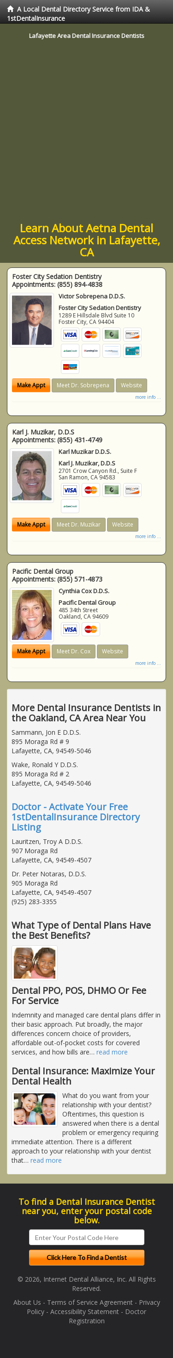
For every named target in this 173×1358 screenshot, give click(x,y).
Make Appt (31, 385)
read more (112, 1052)
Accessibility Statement (84, 1311)
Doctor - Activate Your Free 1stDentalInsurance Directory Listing (76, 816)
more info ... (148, 397)
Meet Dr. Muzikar (79, 524)
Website (131, 385)
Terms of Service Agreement (90, 1302)
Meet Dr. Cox (73, 651)
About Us (27, 1302)
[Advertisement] (86, 130)
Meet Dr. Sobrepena (83, 385)
